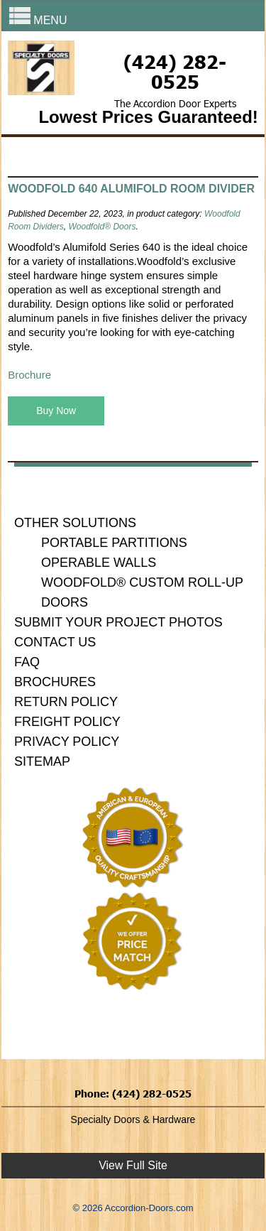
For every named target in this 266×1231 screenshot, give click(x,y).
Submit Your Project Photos (118, 622)
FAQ (27, 662)
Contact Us (55, 642)
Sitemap (42, 761)
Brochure (29, 375)
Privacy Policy (66, 741)
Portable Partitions (114, 543)
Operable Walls (98, 562)
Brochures (55, 682)
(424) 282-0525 (174, 71)
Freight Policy (67, 722)
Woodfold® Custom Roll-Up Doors (142, 592)
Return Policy (66, 702)
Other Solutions (75, 523)
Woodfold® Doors (102, 227)
